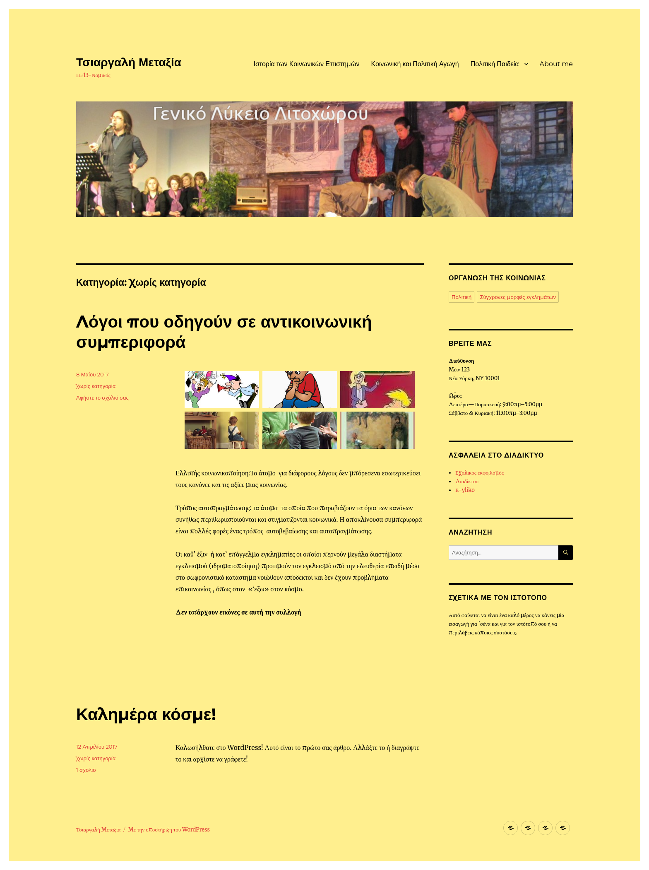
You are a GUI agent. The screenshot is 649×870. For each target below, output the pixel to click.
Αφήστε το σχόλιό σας (102, 397)
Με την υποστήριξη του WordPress (169, 829)
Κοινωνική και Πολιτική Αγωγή (415, 64)
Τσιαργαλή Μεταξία (128, 62)
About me (556, 64)
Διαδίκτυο (466, 481)
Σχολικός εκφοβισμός (479, 472)
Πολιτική (461, 297)
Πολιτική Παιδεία (495, 64)
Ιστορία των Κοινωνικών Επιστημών (307, 64)
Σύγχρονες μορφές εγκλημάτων (518, 297)
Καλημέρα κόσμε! (146, 714)
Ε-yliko (465, 490)
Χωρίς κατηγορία (95, 386)
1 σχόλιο (86, 769)
